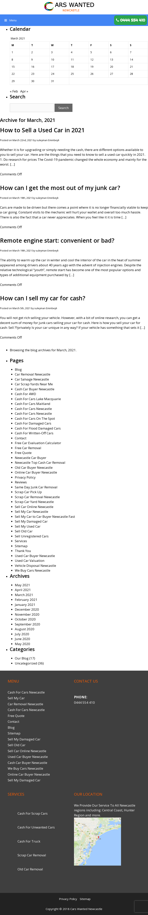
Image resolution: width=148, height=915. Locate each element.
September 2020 (27, 624)
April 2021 (23, 590)
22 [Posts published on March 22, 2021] (13, 74)
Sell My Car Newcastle (31, 511)
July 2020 (22, 634)
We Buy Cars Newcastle (32, 570)
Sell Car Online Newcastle (34, 507)
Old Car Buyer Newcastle (34, 467)
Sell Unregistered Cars (32, 536)
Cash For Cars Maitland (32, 403)
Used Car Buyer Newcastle (35, 556)
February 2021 (26, 599)
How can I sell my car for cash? (42, 298)
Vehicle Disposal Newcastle (35, 565)
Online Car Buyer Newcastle (36, 472)
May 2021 (22, 585)
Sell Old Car (24, 531)
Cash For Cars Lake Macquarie (38, 399)
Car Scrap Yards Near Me (34, 384)
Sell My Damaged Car (31, 521)
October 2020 (25, 619)
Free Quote (23, 452)
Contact (20, 438)
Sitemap (21, 546)
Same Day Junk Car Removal (36, 487)
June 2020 (22, 639)
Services (21, 541)
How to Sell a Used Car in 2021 (42, 130)
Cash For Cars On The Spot (35, 418)
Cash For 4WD (25, 394)
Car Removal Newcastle (32, 374)
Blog (18, 369)
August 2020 (24, 629)
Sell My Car (16, 698)
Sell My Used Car (27, 526)
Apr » (24, 91)
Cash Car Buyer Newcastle (34, 389)
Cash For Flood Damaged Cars (38, 428)
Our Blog (22, 658)
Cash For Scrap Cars (33, 813)
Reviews (21, 482)
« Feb (14, 91)
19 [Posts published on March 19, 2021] (91, 66)
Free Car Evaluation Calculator (38, 443)
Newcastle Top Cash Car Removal (40, 462)
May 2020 (22, 644)
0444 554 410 (84, 702)
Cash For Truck (29, 841)
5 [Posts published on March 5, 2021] (91, 52)
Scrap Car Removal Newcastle (37, 497)
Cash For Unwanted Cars (36, 827)
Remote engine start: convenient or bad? (57, 240)
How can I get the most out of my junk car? (60, 188)
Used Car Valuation (29, 560)
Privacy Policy (25, 477)
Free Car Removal (28, 448)
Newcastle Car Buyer (30, 457)
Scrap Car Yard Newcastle (34, 502)
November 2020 (27, 614)
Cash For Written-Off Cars (34, 433)
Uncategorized (26, 663)
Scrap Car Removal (32, 855)
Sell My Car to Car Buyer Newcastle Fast (45, 516)
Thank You (23, 551)
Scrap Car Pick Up (28, 492)
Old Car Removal (30, 869)
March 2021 (24, 595)
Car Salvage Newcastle (32, 379)
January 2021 (25, 604)
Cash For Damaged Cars (33, 423)
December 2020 (27, 609)
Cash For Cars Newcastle (33, 408)
